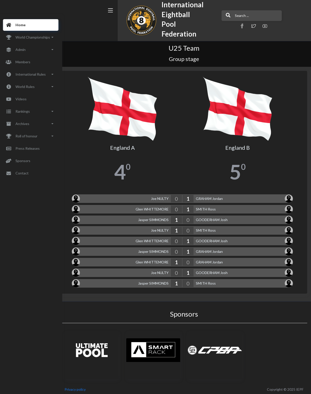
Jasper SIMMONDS (156, 218)
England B (239, 146)
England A (127, 146)
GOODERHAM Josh (215, 218)
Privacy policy (81, 387)
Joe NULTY (163, 197)
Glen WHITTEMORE (155, 207)
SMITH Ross (209, 207)
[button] (215, 26)
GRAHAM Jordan (212, 197)
